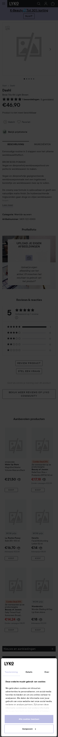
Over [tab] (46, 672)
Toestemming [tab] (11, 672)
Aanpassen (29, 729)
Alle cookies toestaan (29, 719)
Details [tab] (29, 672)
